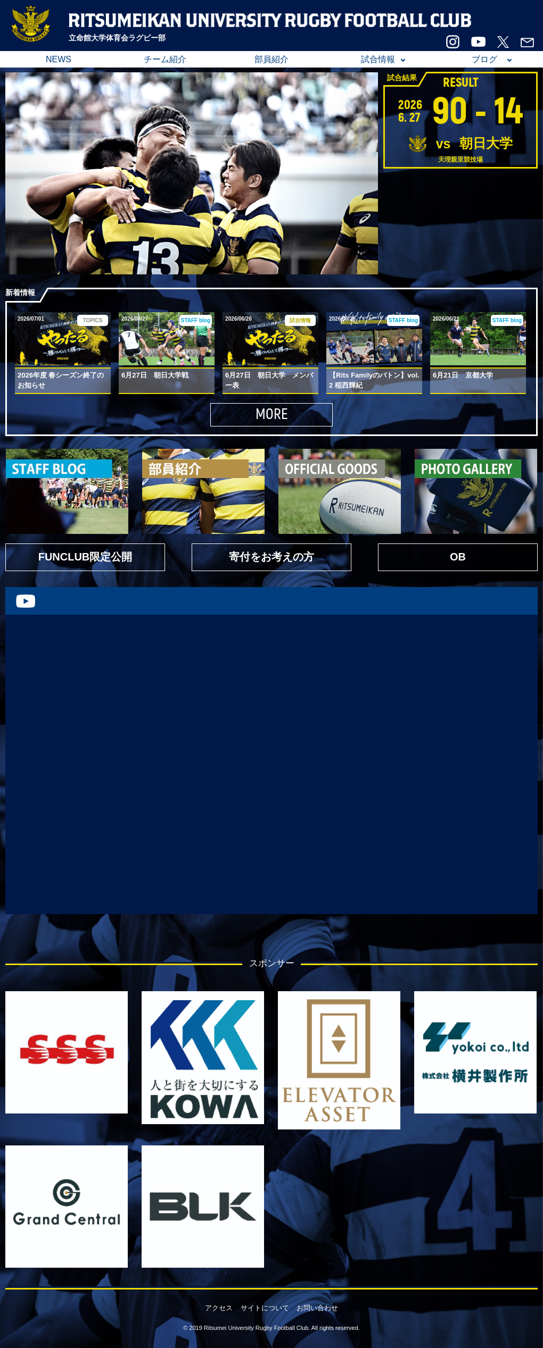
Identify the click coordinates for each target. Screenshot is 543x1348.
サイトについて (265, 1308)
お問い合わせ (317, 1308)
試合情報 (378, 59)
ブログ (484, 59)
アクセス (219, 1308)
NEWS (58, 59)
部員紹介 (271, 59)
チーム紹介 (165, 59)
